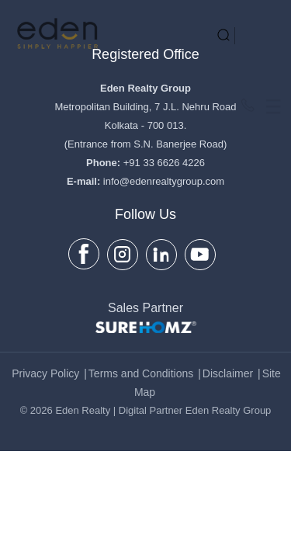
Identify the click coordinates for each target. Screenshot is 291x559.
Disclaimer (228, 373)
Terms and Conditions (140, 373)
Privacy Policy (45, 373)
